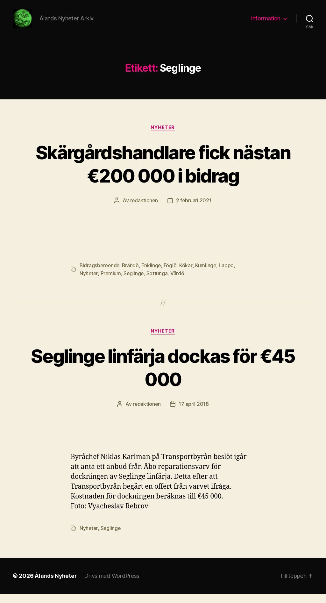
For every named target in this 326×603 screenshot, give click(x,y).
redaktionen (144, 210)
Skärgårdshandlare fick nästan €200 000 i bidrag (163, 173)
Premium (111, 283)
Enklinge (153, 275)
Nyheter (163, 137)
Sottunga (158, 283)
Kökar (188, 275)
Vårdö (179, 283)
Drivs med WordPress (112, 585)
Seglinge (134, 283)
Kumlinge (207, 275)
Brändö (131, 275)
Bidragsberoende (100, 275)
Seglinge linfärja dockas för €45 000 (163, 377)
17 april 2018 (194, 413)
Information (265, 23)
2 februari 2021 (194, 210)
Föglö (172, 275)
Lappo (228, 275)
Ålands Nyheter (56, 585)
